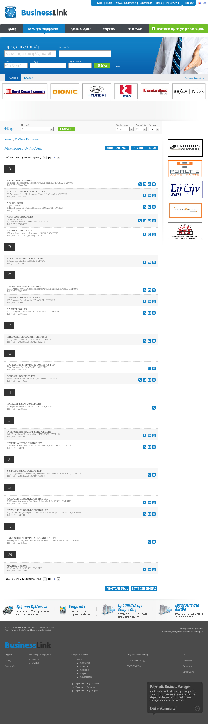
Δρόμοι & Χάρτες (79, 654)
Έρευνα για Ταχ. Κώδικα (87, 683)
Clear (117, 66)
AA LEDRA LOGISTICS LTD (22, 180)
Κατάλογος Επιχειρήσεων (27, 139)
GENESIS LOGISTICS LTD (21, 376)
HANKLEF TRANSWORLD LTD (24, 404)
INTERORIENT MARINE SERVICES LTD (29, 432)
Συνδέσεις (187, 666)
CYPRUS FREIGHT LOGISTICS (24, 286)
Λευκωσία (85, 663)
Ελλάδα (28, 77)
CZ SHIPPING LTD (17, 309)
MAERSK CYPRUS (17, 566)
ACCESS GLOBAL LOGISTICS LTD (26, 192)
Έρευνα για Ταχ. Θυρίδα (87, 690)
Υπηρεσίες (10, 666)
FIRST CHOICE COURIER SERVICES (27, 337)
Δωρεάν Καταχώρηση (137, 654)
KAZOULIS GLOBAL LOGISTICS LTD (27, 499)
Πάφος (83, 673)
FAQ (185, 654)
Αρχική (7, 139)
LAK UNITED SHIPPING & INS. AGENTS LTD (31, 538)
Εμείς (8, 660)
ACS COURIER (15, 203)
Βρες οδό (80, 659)
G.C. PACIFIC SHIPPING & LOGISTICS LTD (31, 365)
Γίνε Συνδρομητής (136, 660)
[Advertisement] (104, 111)
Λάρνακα (84, 670)
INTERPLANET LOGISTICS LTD (24, 443)
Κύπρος (35, 659)
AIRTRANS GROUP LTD (20, 217)
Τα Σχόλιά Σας (134, 666)
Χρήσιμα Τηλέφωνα (194, 78)
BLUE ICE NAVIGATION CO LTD (25, 258)
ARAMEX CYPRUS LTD (19, 231)
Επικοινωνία (188, 672)
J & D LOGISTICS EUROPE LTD (24, 471)
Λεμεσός (84, 666)
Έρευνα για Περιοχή (85, 687)
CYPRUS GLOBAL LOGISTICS (23, 298)
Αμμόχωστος (86, 677)
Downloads (188, 660)
